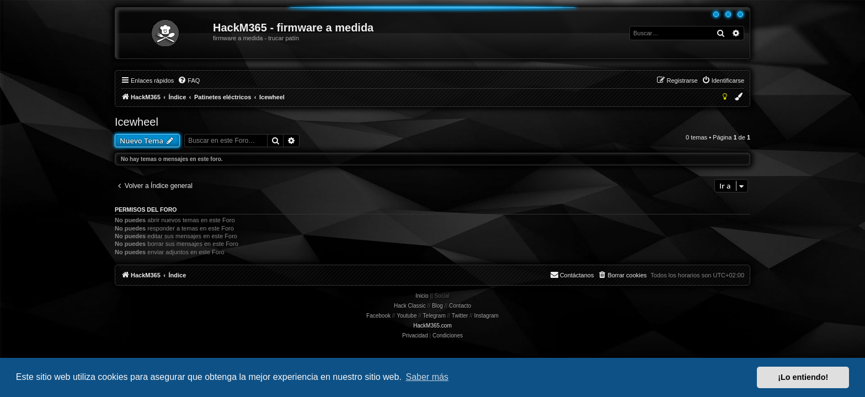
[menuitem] (189, 80)
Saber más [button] (427, 377)
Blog (437, 306)
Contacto (460, 306)
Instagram (486, 316)
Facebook (378, 316)
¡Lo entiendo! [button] (803, 377)
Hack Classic (410, 306)
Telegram (434, 316)
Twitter (460, 316)
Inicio (421, 296)
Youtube (407, 316)
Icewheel (136, 122)
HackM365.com (432, 326)
